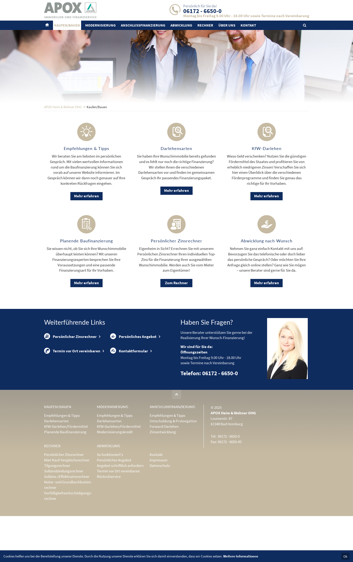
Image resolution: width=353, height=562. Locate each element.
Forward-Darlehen (164, 456)
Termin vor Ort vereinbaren (72, 381)
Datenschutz (160, 495)
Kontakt (156, 484)
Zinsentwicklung (163, 461)
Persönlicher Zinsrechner (70, 366)
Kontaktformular (129, 381)
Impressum (158, 489)
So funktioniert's (110, 484)
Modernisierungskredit (115, 461)
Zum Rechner (176, 312)
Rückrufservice (109, 506)
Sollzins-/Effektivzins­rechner (66, 506)
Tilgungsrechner (57, 495)
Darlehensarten (56, 450)
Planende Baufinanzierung (65, 461)
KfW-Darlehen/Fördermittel (66, 456)
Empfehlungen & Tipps (62, 445)
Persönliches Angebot (133, 366)
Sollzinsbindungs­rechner (63, 500)
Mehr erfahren (86, 225)
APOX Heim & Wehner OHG (63, 137)
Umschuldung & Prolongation (173, 450)
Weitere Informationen (240, 556)
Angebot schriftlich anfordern (120, 495)
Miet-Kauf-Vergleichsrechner (67, 489)
